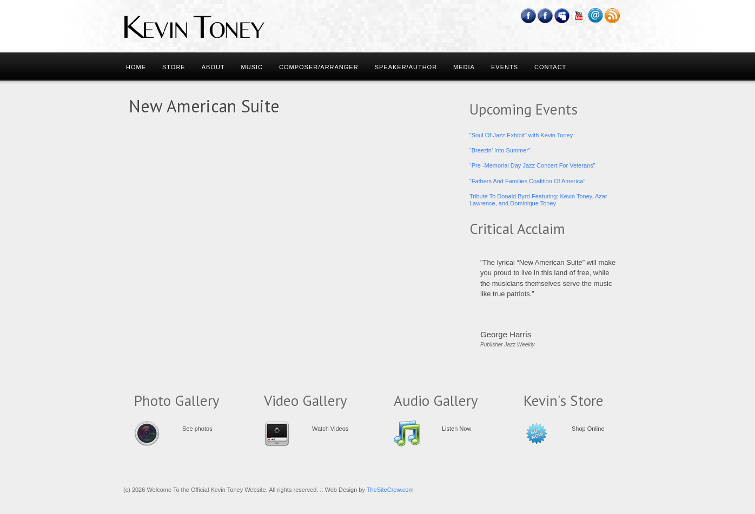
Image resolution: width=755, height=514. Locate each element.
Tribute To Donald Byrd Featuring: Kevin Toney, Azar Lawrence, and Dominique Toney (538, 199)
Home (136, 67)
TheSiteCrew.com (390, 489)
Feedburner (545, 15)
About (213, 67)
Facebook (529, 15)
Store (174, 67)
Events (504, 67)
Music (252, 67)
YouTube (579, 15)
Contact (550, 67)
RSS (612, 15)
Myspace (562, 15)
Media (464, 67)
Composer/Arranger (319, 67)
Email (596, 15)
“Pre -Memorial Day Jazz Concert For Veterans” (532, 165)
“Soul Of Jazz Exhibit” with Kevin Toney (521, 135)
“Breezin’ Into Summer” (500, 150)
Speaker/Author (406, 67)
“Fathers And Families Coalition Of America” (527, 181)
